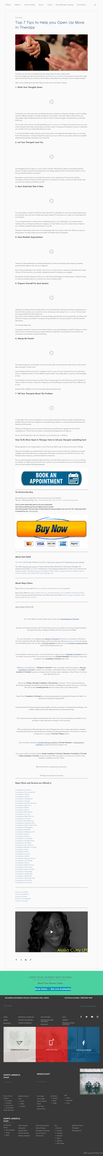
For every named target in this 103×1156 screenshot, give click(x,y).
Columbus (59, 1133)
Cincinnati (59, 1130)
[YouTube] (92, 1017)
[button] (95, 4)
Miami (7, 1135)
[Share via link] (31, 960)
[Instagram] (97, 1017)
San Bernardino (10, 1107)
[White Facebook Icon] (84, 1043)
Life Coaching (81, 5)
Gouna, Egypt (41, 1098)
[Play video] (51, 931)
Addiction (18, 5)
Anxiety (49, 5)
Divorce (41, 5)
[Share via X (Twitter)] (21, 960)
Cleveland (59, 1135)
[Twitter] (86, 1017)
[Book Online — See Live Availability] (53, 989)
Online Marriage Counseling (64, 5)
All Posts (8, 5)
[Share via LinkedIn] (26, 960)
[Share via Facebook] (16, 960)
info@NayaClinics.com (19, 1050)
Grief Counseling (30, 5)
